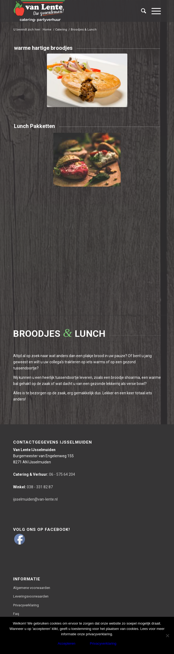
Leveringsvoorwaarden (31, 596)
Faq (16, 614)
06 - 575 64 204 (44, 474)
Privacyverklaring (26, 605)
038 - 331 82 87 (33, 487)
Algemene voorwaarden (31, 588)
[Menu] (153, 11)
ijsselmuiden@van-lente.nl (35, 499)
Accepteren (66, 643)
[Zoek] (141, 11)
